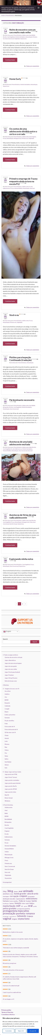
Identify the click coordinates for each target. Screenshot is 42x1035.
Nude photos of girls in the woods (13, 932)
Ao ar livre (8, 691)
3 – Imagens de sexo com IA (11, 688)
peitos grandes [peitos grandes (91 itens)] (9, 908)
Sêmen (7, 765)
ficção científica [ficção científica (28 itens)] (13, 901)
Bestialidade (8, 819)
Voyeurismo (23, 38)
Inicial (2, 15)
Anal (30, 35)
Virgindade (17, 38)
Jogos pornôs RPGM (11, 789)
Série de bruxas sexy (11, 681)
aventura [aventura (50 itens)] (6, 894)
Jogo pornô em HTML (11, 774)
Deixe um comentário (32, 66)
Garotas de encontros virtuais (13, 657)
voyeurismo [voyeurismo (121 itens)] (24, 919)
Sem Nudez (8, 762)
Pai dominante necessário (21, 400)
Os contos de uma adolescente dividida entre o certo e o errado (23, 131)
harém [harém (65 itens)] (34, 901)
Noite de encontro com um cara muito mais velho (23, 31)
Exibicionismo (6, 188)
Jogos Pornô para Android (12, 672)
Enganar (34, 136)
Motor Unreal (8, 798)
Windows (7, 801)
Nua (6, 747)
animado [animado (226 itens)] (28, 891)
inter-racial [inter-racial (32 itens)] (25, 903)
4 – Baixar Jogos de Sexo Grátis (12, 772)
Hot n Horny (8, 35)
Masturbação (29, 37)
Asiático (7, 694)
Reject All (21, 1031)
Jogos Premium (9, 675)
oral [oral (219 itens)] (30, 906)
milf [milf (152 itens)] (18, 906)
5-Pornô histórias (9, 15)
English (7, 631)
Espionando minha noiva (21, 559)
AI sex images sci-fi (8, 999)
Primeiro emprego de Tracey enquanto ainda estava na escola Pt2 (23, 181)
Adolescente (25, 35)
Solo (6, 768)
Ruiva (6, 756)
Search (5, 639)
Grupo (6, 735)
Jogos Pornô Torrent (11, 777)
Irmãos (7, 851)
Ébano (6, 712)
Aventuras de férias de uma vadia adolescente (22, 516)
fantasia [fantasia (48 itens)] (6, 901)
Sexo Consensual (9, 38)
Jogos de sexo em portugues (13, 663)
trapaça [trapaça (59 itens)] (30, 916)
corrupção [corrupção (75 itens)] (14, 896)
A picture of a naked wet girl (11, 985)
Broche (5, 37)
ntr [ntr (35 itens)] (22, 906)
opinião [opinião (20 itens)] (25, 906)
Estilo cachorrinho (10, 714)
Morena (7, 744)
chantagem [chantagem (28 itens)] (6, 896)
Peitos (7, 750)
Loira (6, 741)
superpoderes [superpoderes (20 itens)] (12, 916)
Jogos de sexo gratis (11, 666)
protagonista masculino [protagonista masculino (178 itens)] (16, 911)
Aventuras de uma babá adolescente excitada (22, 443)
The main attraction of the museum (13, 970)
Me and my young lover (9, 963)
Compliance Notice (8, 1014)
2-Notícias (6, 685)
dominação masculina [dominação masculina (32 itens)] (9, 899)
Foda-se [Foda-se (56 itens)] (22, 901)
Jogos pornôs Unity (10, 792)
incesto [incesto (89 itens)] (18, 903)
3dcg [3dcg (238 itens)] (10, 891)
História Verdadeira (20, 37)
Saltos (6, 759)
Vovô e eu (17, 315)
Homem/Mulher (18, 188)
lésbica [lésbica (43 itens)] (31, 903)
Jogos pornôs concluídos (12, 780)
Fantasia (7, 717)
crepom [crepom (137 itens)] (23, 896)
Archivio (7, 84)
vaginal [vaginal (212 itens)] (7, 918)
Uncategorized (7, 882)
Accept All (33, 1031)
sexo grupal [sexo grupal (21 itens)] (5, 916)
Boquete (7, 703)
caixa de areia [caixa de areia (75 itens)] (32, 894)
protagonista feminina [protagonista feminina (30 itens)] (23, 908)
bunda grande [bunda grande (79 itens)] (20, 894)
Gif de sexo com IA (10, 732)
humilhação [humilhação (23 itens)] (6, 903)
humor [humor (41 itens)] (11, 903)
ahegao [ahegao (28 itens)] (16, 891)
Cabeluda (7, 706)
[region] (20, 1025)
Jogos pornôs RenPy (11, 786)
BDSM (33, 35)
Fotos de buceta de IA (11, 729)
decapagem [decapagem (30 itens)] (31, 896)
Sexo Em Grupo (13, 524)
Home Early (18, 79)
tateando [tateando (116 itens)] (21, 916)
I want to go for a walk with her (12, 992)
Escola (31, 186)
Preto (31, 522)
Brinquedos (6, 407)
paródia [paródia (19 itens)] (35, 906)
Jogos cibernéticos (10, 660)
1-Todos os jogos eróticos (10, 655)
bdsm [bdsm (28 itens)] (11, 894)
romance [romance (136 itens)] (30, 913)
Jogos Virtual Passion (11, 678)
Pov (6, 753)
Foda (6, 723)
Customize (8, 1031)
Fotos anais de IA (10, 726)
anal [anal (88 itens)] (20, 891)
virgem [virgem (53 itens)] (14, 919)
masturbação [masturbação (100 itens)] (9, 906)
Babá (30, 447)
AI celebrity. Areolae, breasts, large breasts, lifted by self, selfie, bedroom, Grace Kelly (19, 978)
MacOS (7, 795)
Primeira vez (25, 138)
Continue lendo (10, 60)
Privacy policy (6, 1010)
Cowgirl (7, 709)
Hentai (7, 738)
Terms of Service (7, 1012)
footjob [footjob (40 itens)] (28, 901)
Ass (6, 697)
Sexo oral (32, 188)
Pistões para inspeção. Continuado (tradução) (23, 358)
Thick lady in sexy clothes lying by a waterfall (16, 947)
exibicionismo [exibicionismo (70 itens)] (31, 898)
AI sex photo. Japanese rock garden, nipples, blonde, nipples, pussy (20, 940)
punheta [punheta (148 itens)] (20, 913)
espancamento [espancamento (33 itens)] (20, 899)
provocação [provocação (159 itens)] (9, 913)
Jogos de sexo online (11, 669)
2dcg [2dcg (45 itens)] (4, 891)
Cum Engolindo (11, 37)
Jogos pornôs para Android (12, 783)
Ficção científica (9, 720)
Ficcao (4, 138)
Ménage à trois (17, 138)
